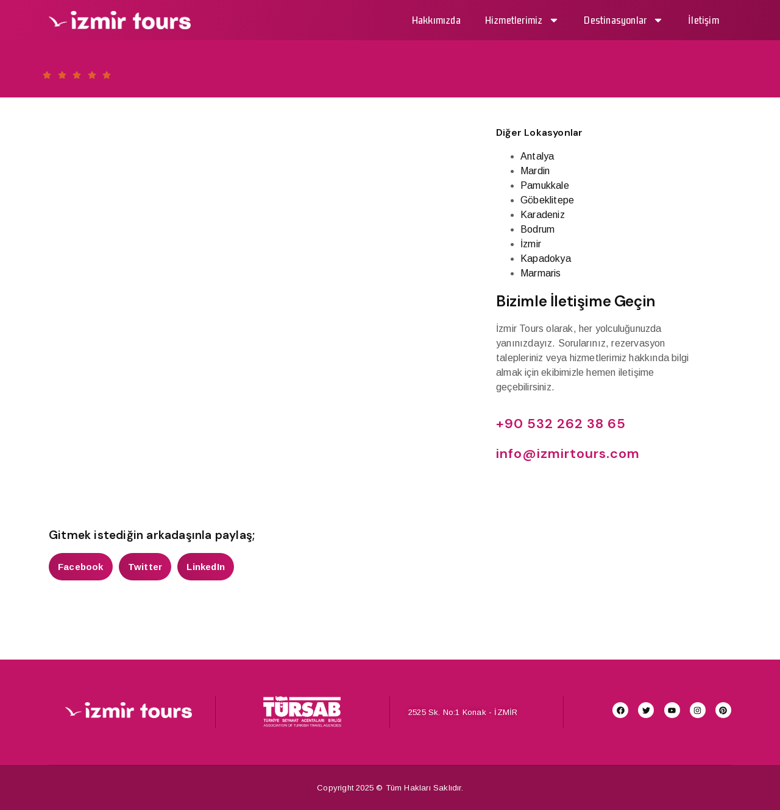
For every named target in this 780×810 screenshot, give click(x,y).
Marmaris (540, 273)
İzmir (530, 244)
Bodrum (537, 229)
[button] (81, 566)
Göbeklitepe (547, 200)
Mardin (535, 171)
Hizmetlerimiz (522, 20)
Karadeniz (542, 215)
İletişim (703, 20)
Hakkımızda (436, 20)
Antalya (537, 156)
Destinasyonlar (624, 20)
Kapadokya (545, 258)
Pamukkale (544, 185)
